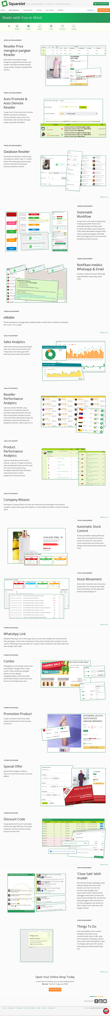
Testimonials (28, 10)
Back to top (105, 197)
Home (2, 10)
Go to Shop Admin (101, 4)
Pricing (39, 10)
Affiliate (60, 10)
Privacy (44, 1008)
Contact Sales (51, 1008)
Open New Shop (104, 10)
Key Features (14, 10)
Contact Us (90, 10)
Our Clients (50, 10)
